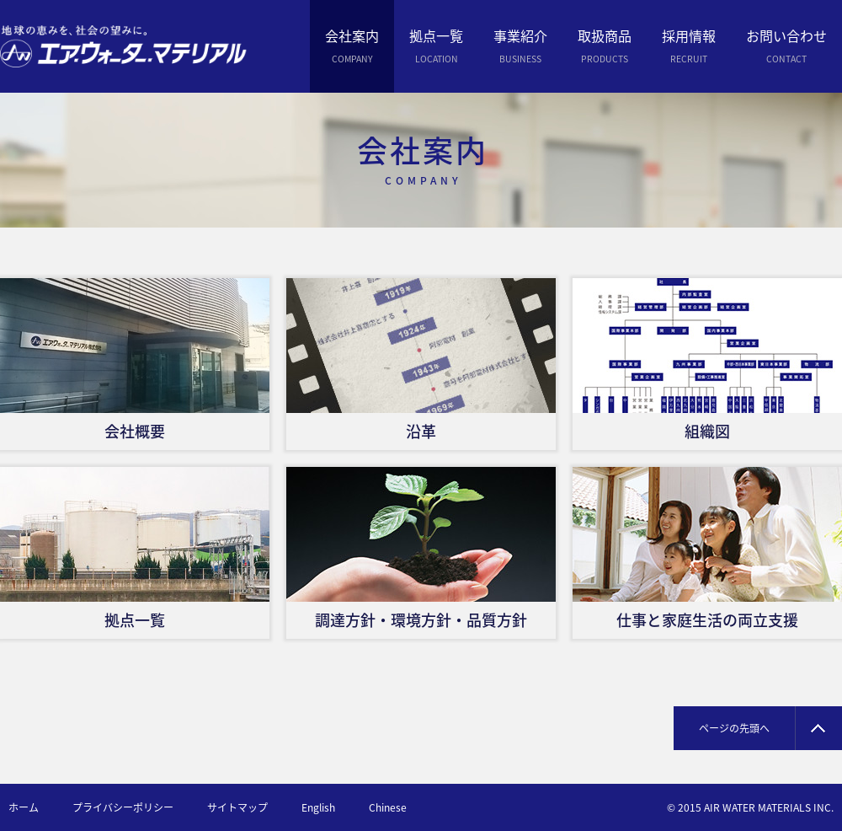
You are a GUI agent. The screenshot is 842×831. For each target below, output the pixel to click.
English (318, 807)
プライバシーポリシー (122, 807)
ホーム (23, 807)
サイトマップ (237, 807)
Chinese (388, 807)
